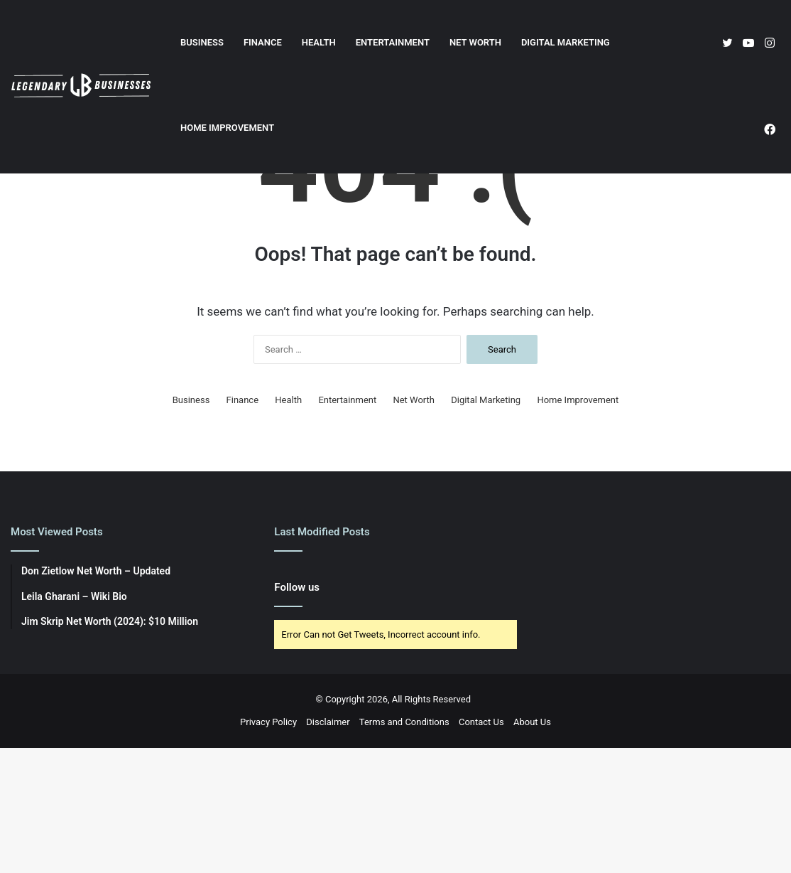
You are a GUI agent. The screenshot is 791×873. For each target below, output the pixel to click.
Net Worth (475, 42)
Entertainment (393, 42)
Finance (263, 42)
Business (202, 42)
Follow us (297, 712)
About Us (532, 847)
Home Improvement (227, 127)
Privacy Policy (268, 847)
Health (319, 42)
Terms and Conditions (404, 847)
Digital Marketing (565, 42)
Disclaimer (327, 847)
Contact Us (481, 847)
